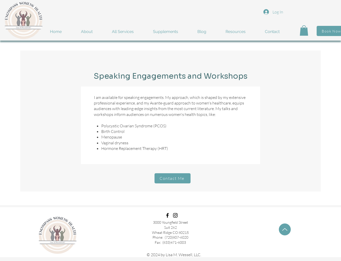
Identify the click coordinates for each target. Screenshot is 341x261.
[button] (92, 31)
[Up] (285, 229)
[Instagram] (175, 215)
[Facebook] (167, 215)
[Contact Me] (173, 178)
